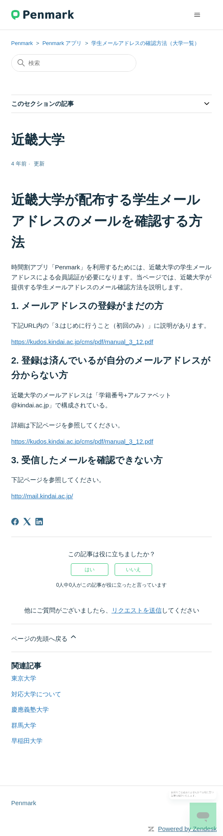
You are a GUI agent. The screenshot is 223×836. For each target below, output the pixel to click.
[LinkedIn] (39, 521)
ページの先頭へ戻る (44, 637)
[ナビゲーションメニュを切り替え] (197, 15)
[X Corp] (27, 521)
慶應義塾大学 (30, 709)
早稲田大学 (27, 740)
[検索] (74, 63)
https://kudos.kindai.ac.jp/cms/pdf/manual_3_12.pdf (82, 341)
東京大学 (23, 678)
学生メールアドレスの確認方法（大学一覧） (145, 43)
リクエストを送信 (137, 610)
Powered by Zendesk (187, 828)
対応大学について (36, 694)
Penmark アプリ (62, 43)
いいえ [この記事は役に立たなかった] (133, 569)
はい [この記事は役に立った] (90, 569)
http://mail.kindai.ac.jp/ (42, 496)
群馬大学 (23, 725)
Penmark (22, 43)
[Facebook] (15, 521)
